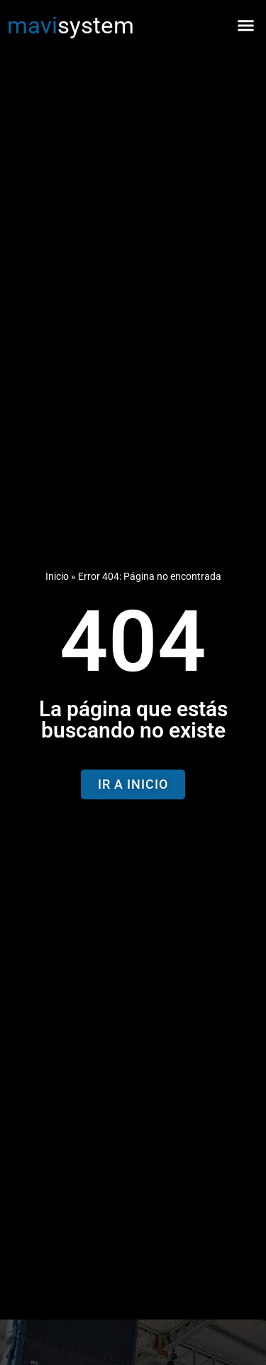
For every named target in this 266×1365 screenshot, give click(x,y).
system (70, 25)
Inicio (57, 577)
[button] (246, 24)
